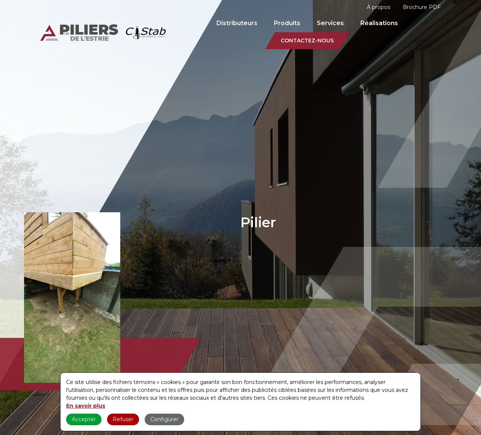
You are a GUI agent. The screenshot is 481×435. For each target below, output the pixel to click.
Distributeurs (236, 23)
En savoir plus (85, 405)
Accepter (84, 419)
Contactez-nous (307, 40)
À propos (378, 7)
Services (330, 23)
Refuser (123, 419)
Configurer (164, 419)
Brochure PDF (422, 7)
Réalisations (379, 23)
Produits (287, 23)
